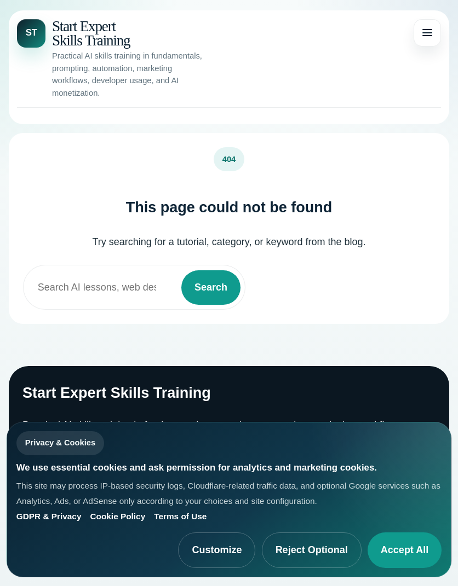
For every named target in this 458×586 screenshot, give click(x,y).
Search (210, 287)
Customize (217, 549)
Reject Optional (312, 549)
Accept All (404, 549)
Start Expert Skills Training (91, 33)
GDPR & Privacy (49, 516)
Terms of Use (180, 516)
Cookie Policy (117, 516)
